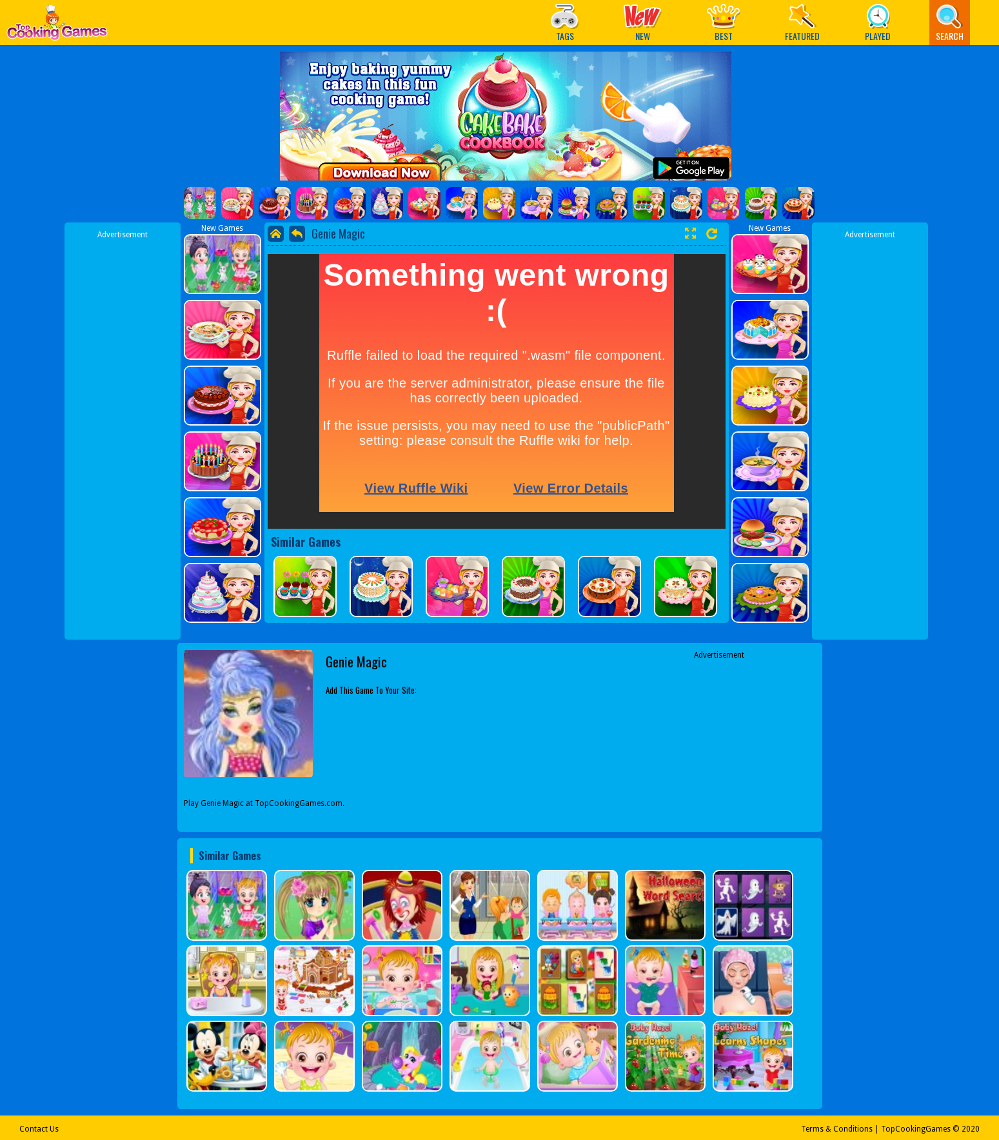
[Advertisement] (122, 434)
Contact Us (39, 1129)
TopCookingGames (916, 1129)
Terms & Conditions (837, 1129)
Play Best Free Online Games (57, 26)
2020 (971, 1129)
